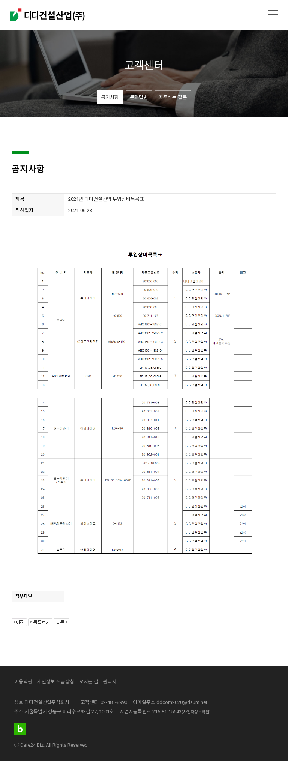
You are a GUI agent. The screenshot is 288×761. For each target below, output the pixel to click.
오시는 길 (88, 681)
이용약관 (23, 681)
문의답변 (139, 97)
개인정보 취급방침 (55, 681)
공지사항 (110, 97)
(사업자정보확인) (196, 712)
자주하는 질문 (173, 97)
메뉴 (273, 14)
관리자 (110, 681)
